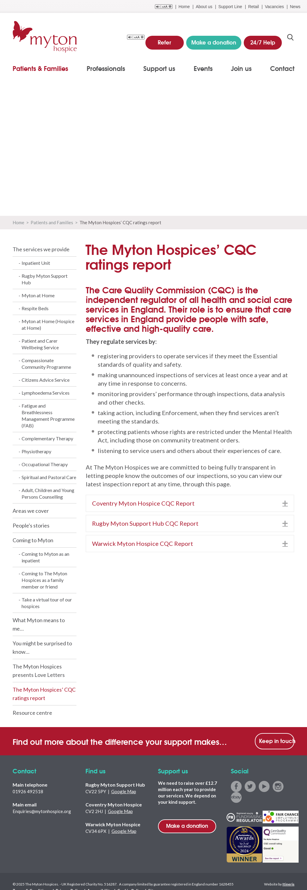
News (295, 6)
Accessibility (90, 878)
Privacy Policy (63, 878)
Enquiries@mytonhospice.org (42, 811)
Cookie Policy (118, 878)
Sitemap (141, 878)
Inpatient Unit (36, 263)
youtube (263, 786)
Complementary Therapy (47, 438)
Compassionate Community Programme (46, 363)
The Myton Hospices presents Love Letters (39, 670)
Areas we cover (31, 510)
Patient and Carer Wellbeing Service (40, 344)
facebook (236, 786)
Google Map (123, 791)
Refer (169, 39)
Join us (241, 68)
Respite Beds (35, 308)
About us (204, 6)
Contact (282, 68)
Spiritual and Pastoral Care (49, 477)
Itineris (288, 872)
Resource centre (32, 712)
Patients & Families (40, 68)
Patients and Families (52, 222)
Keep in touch (276, 740)
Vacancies (274, 6)
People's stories (31, 525)
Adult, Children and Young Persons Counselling (48, 493)
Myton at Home (38, 295)
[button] (285, 503)
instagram (276, 786)
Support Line (230, 6)
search (290, 39)
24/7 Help (264, 39)
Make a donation (187, 825)
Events (203, 68)
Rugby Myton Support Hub (44, 279)
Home (184, 6)
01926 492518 (28, 791)
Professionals (106, 68)
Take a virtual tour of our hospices (47, 603)
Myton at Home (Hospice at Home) (48, 324)
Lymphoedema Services (46, 393)
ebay (290, 786)
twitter (249, 786)
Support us (159, 68)
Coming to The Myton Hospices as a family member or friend (44, 579)
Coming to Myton (33, 540)
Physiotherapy (36, 451)
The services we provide (41, 249)
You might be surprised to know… (42, 647)
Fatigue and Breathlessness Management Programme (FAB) (48, 415)
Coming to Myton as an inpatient (45, 557)
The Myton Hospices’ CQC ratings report (44, 693)
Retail (253, 6)
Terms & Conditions (29, 878)
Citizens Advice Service (46, 380)
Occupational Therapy (45, 464)
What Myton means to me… (39, 624)
